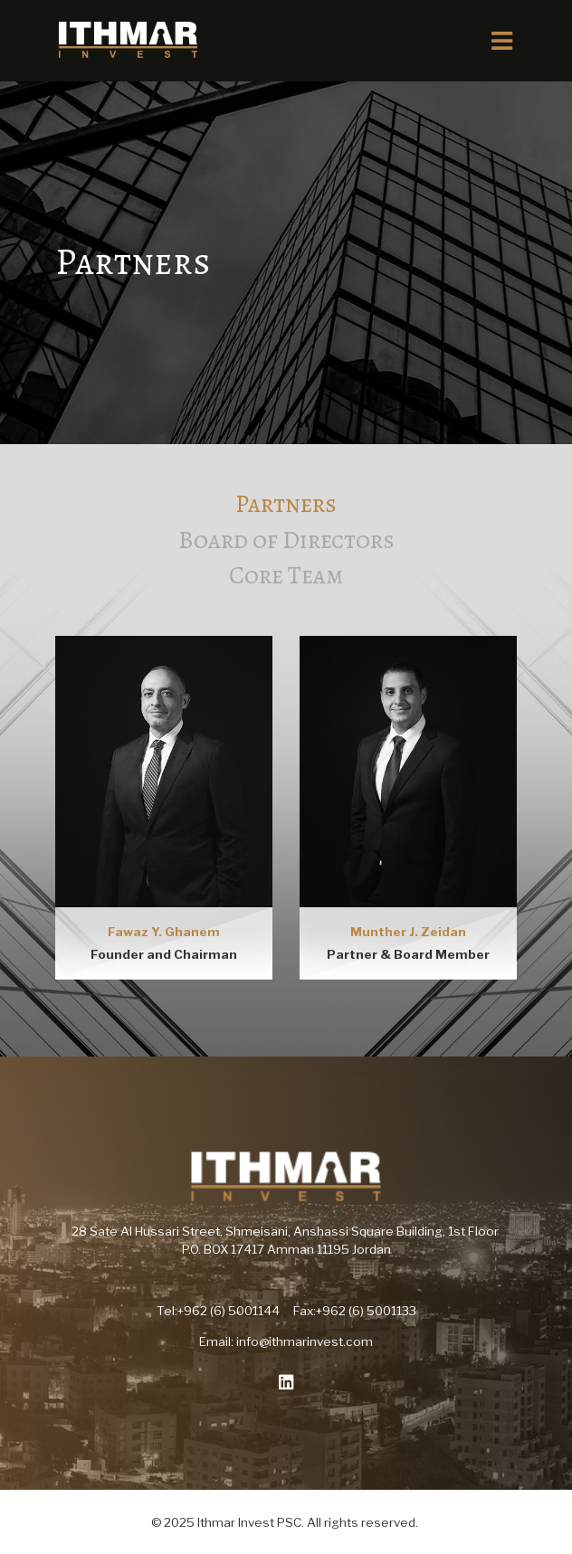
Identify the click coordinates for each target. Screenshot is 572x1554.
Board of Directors (286, 539)
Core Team (286, 575)
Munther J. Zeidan (408, 931)
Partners (286, 503)
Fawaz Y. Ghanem (164, 931)
